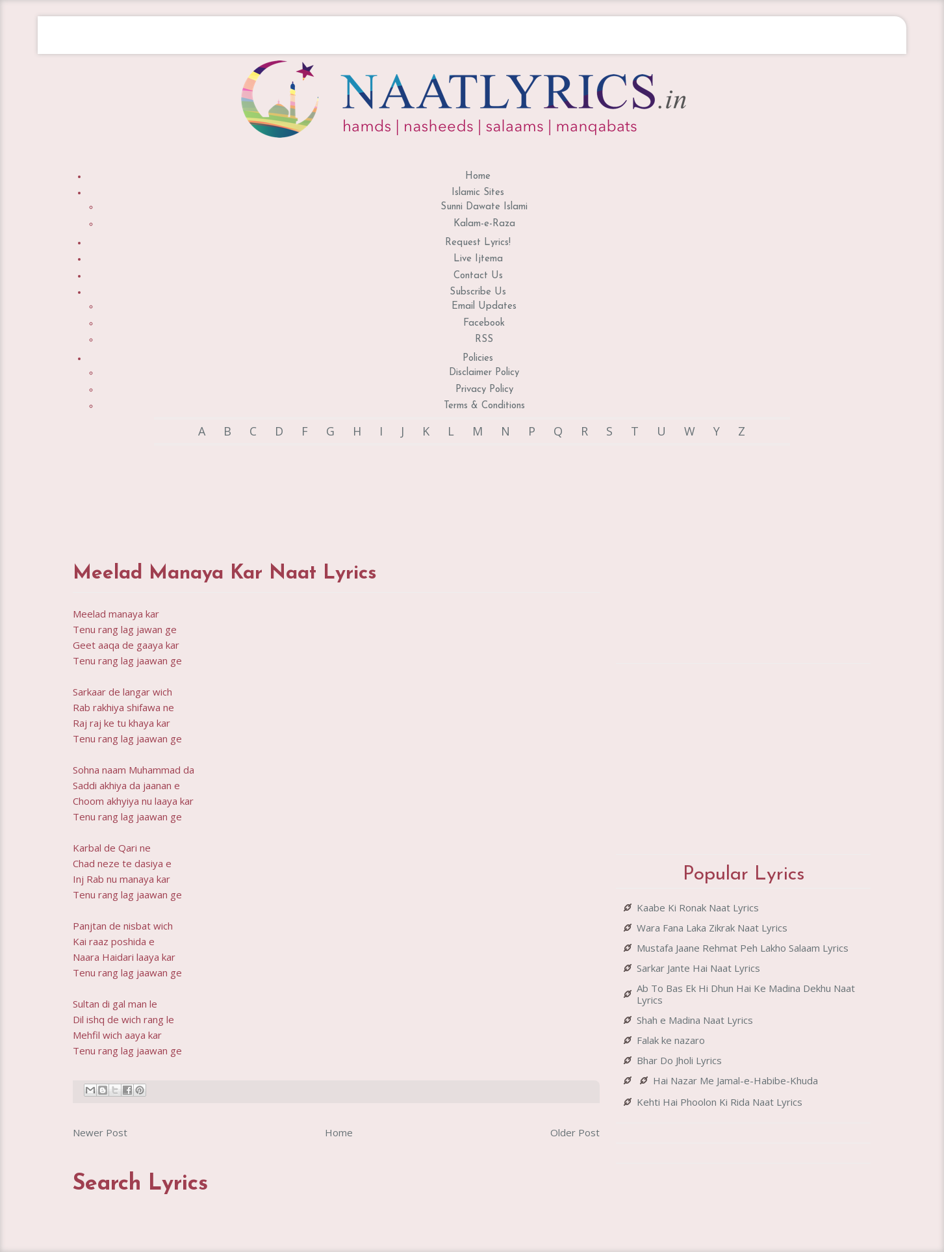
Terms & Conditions (484, 406)
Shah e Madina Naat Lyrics (695, 1020)
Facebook (484, 323)
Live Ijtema (478, 259)
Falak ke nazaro (671, 1040)
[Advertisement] (336, 491)
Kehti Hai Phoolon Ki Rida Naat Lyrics (719, 1102)
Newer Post (100, 1132)
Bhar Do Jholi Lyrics (679, 1060)
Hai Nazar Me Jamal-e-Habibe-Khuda (735, 1080)
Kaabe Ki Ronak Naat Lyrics (698, 907)
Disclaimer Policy (484, 373)
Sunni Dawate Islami (484, 207)
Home (478, 176)
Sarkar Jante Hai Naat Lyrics (698, 968)
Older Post (575, 1132)
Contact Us (478, 276)
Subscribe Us (478, 292)
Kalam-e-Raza (484, 224)
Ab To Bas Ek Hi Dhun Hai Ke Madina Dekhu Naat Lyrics (746, 994)
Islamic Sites (478, 193)
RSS (484, 340)
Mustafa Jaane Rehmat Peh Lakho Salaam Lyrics (742, 948)
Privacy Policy (484, 390)
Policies (478, 358)
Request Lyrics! (478, 243)
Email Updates (484, 306)
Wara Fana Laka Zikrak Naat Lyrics (712, 927)
